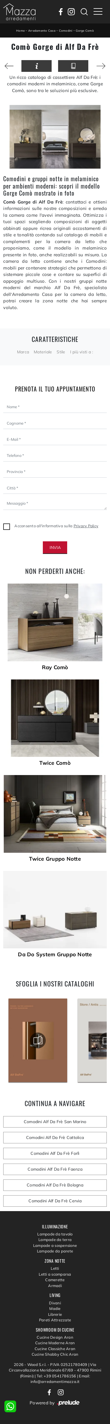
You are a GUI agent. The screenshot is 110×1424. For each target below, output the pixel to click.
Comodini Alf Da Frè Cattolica (55, 1137)
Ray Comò (55, 667)
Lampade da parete (55, 1251)
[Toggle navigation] (98, 11)
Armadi (55, 1285)
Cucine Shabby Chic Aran (55, 1354)
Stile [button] (61, 352)
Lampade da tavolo (54, 1234)
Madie (54, 1308)
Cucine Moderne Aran (55, 1342)
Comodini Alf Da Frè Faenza (55, 1169)
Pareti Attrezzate (55, 1320)
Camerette (55, 1279)
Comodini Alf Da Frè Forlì (55, 1153)
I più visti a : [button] (81, 352)
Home (20, 31)
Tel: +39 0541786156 (57, 1376)
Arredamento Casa (41, 31)
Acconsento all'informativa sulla (56, 525)
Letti (55, 1268)
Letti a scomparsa (55, 1274)
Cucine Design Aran (55, 1337)
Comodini (65, 31)
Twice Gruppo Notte (55, 859)
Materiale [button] (43, 352)
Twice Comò (55, 763)
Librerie (55, 1314)
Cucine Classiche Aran (55, 1348)
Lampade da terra (55, 1239)
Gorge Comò (85, 31)
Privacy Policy (86, 525)
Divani (55, 1303)
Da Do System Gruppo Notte (55, 954)
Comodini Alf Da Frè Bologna (55, 1185)
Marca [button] (23, 352)
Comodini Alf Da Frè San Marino (55, 1121)
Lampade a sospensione (55, 1245)
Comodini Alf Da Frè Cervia (55, 1200)
